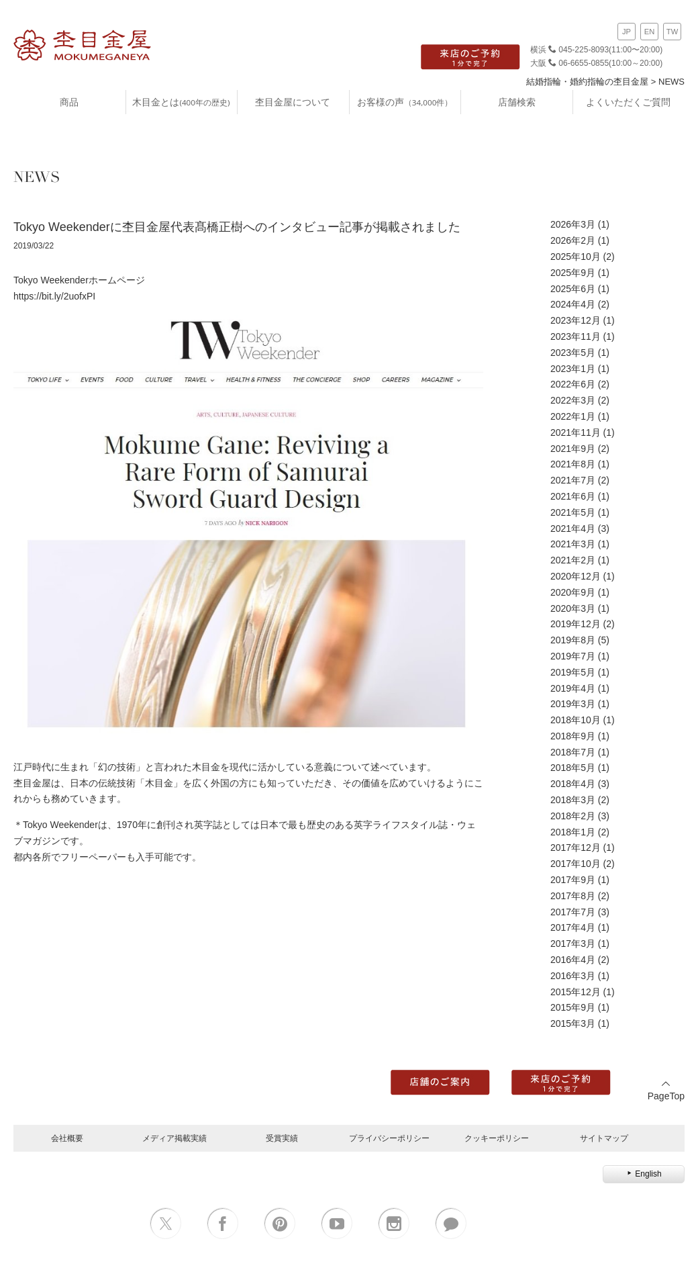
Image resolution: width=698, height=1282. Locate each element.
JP (626, 32)
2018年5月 (572, 767)
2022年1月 (572, 416)
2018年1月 (572, 832)
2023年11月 (575, 336)
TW (672, 32)
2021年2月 (572, 560)
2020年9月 (572, 592)
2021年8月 (572, 464)
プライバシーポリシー (389, 1138)
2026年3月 (572, 224)
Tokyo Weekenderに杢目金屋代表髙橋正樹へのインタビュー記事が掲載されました (236, 227)
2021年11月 (575, 432)
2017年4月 (572, 927)
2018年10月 (575, 720)
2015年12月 (575, 992)
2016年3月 (572, 975)
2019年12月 (575, 624)
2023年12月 (575, 320)
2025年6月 (572, 288)
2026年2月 (572, 240)
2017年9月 (572, 879)
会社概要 (67, 1138)
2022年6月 (572, 384)
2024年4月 (572, 304)
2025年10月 (575, 256)
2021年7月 (572, 480)
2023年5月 (572, 352)
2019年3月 (572, 703)
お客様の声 (404, 101)
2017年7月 (572, 912)
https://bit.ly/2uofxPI (54, 296)
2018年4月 (572, 783)
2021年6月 (572, 496)
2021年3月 (572, 544)
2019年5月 (572, 672)
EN (649, 32)
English (643, 1174)
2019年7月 (572, 656)
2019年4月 (572, 688)
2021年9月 (572, 448)
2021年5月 (572, 512)
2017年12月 (575, 847)
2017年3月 (572, 943)
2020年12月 (575, 576)
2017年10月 (575, 863)
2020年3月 (572, 608)
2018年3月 (572, 799)
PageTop (666, 1090)
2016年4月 (572, 959)
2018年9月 (572, 736)
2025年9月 (572, 272)
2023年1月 (572, 368)
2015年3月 (572, 1023)
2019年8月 (572, 640)
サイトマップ (604, 1138)
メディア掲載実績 (174, 1138)
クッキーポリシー (496, 1138)
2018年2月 (572, 816)
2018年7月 (572, 752)
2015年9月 (572, 1007)
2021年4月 (572, 528)
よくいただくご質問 (628, 101)
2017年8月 (572, 895)
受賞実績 (282, 1138)
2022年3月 (572, 400)
